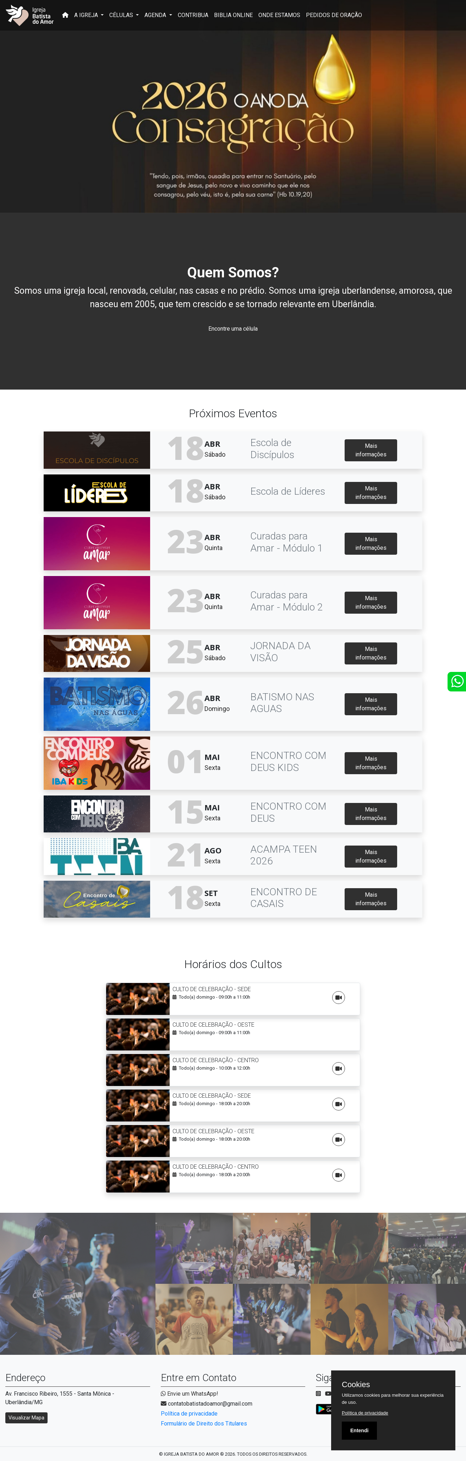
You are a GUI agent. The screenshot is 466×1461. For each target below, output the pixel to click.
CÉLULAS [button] (122, 15)
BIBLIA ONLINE (233, 15)
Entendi (359, 1430)
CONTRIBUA (193, 15)
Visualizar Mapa (26, 1418)
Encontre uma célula (233, 328)
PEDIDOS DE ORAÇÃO (334, 15)
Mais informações (370, 450)
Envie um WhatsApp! (189, 1393)
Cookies (356, 1384)
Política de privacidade (189, 1413)
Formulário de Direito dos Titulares (204, 1423)
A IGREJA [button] (86, 15)
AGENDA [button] (156, 15)
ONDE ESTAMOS (279, 15)
